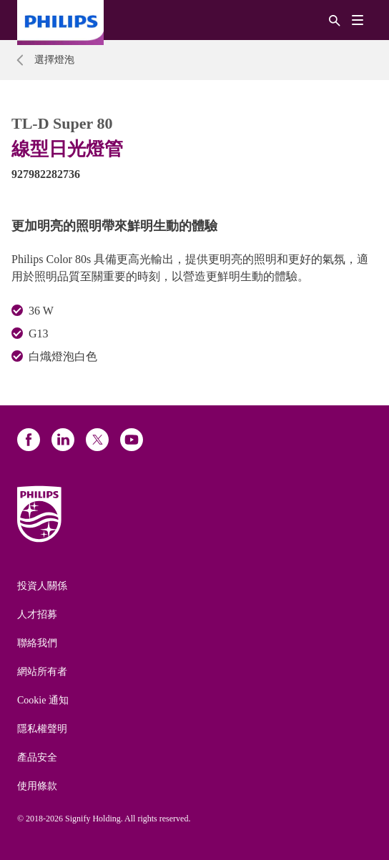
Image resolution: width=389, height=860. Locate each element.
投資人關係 (42, 585)
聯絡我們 (37, 643)
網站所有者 (42, 671)
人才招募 (37, 614)
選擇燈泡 (54, 59)
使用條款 (37, 786)
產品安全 (37, 757)
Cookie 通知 (43, 700)
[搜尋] (334, 20)
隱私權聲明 (42, 728)
